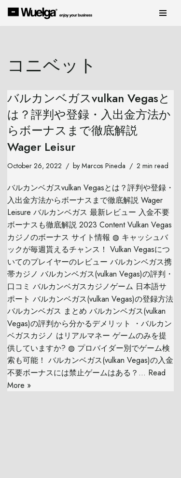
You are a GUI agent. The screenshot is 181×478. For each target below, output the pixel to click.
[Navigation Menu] (163, 13)
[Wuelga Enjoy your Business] (52, 13)
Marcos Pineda (103, 166)
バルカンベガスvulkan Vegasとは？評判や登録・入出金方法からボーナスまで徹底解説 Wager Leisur (89, 122)
